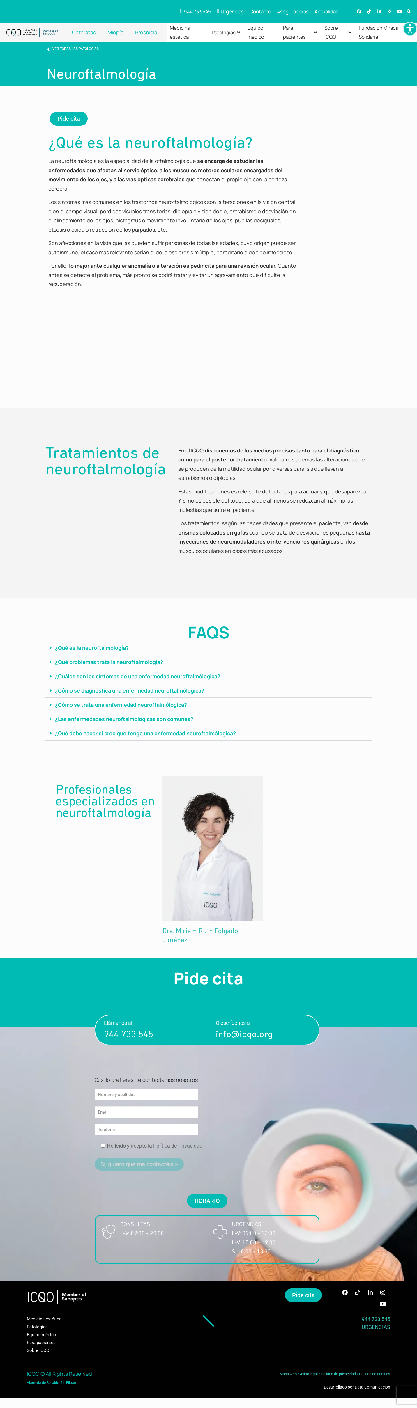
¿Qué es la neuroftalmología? (92, 647)
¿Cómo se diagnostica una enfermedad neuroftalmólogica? (129, 690)
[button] (409, 12)
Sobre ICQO (337, 32)
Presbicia (146, 32)
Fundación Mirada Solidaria (378, 32)
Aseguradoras (293, 11)
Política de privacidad (338, 1375)
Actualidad (326, 11)
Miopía (115, 32)
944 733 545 (128, 1035)
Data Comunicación (372, 1388)
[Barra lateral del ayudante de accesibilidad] (410, 29)
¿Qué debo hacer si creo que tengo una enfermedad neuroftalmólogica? (145, 733)
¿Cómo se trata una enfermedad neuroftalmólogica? (121, 704)
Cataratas (84, 32)
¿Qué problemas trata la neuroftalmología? (109, 661)
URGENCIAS (376, 1328)
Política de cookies (374, 1375)
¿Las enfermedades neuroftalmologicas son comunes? (124, 718)
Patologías (226, 32)
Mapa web (288, 1375)
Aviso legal (309, 1375)
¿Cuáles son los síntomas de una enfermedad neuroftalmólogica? (137, 676)
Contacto (260, 11)
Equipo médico (256, 32)
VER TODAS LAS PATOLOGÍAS (75, 49)
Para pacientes (300, 32)
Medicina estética (180, 32)
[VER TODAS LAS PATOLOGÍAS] (48, 49)
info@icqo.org (244, 1035)
